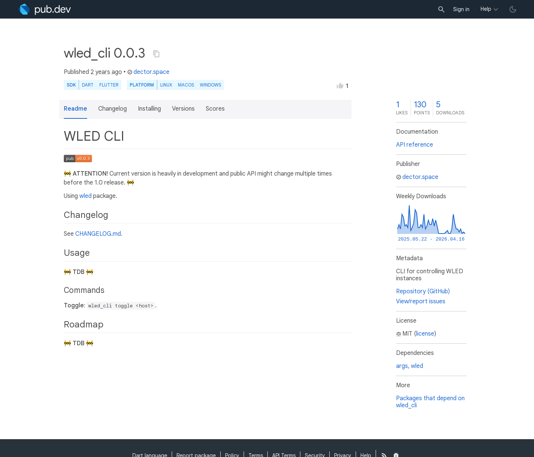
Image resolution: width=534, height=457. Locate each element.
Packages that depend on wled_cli (430, 402)
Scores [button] (215, 108)
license (425, 333)
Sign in (461, 9)
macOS (186, 85)
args (402, 366)
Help (486, 9)
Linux (166, 85)
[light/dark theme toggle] (512, 9)
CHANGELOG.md (98, 234)
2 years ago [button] (106, 72)
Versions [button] (183, 108)
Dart (87, 85)
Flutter (108, 85)
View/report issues (420, 301)
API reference (414, 144)
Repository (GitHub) (423, 291)
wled (85, 196)
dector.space (148, 72)
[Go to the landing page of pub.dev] (45, 9)
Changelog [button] (112, 108)
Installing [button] (149, 108)
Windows (210, 85)
